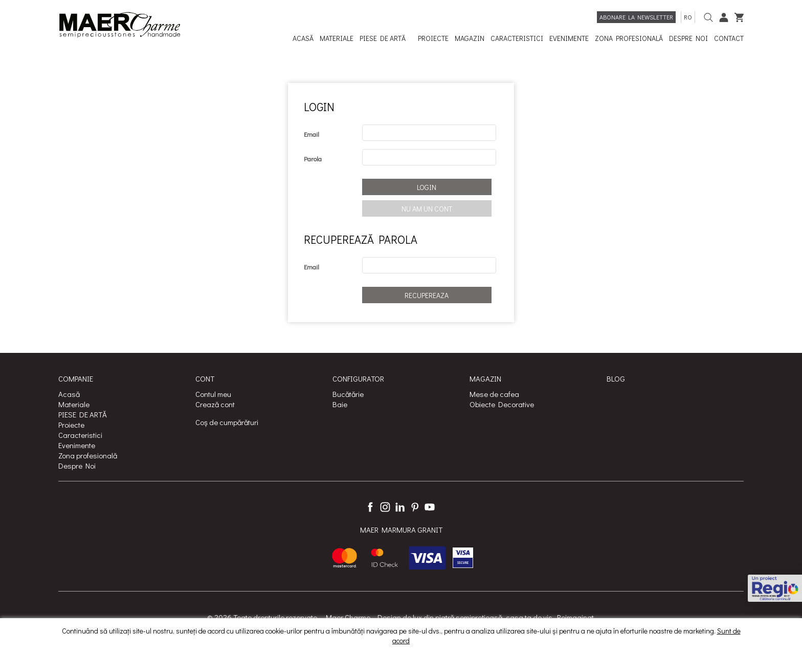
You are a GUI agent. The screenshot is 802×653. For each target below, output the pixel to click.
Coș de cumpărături (226, 422)
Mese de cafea (494, 394)
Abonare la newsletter (636, 17)
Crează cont (215, 404)
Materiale (74, 404)
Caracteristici (80, 435)
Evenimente (76, 445)
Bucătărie (348, 394)
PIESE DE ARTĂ (82, 414)
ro (688, 17)
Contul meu (213, 394)
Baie (339, 404)
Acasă (69, 394)
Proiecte (71, 424)
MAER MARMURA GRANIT (401, 529)
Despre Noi (77, 465)
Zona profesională (87, 455)
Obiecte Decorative (502, 404)
